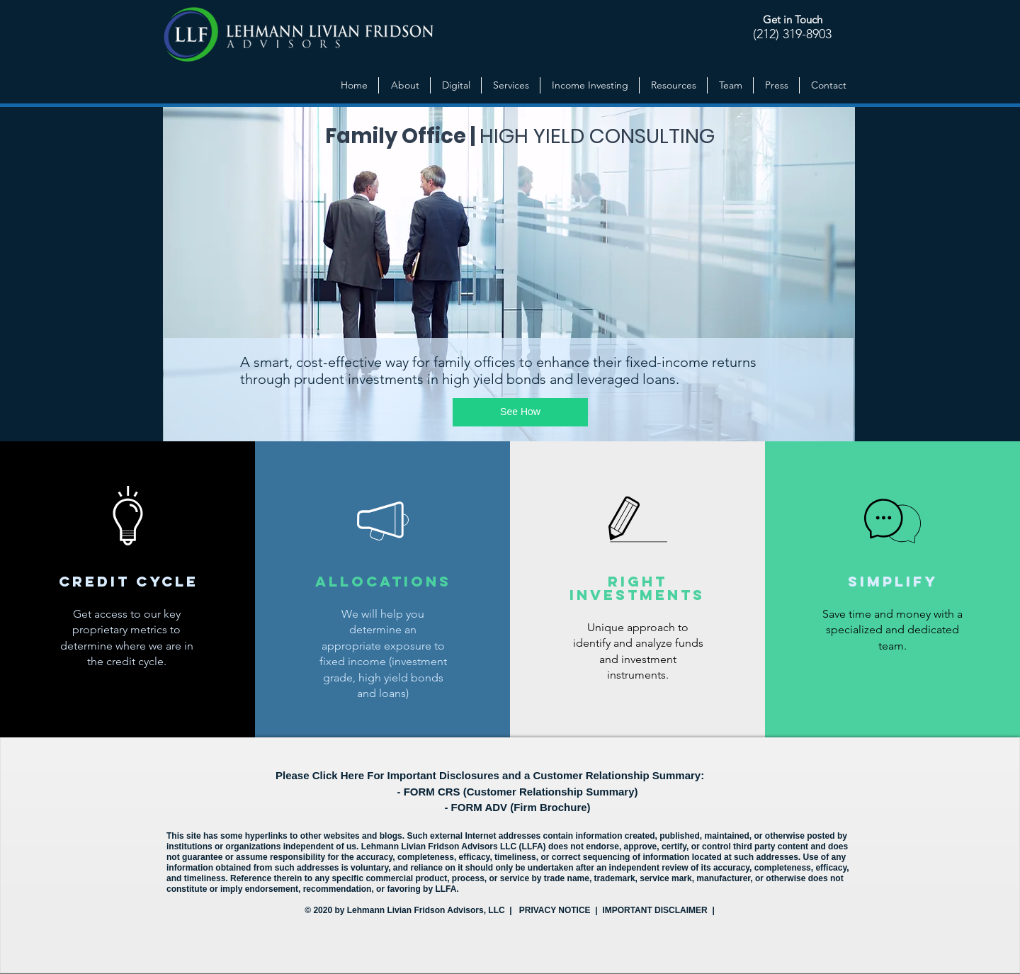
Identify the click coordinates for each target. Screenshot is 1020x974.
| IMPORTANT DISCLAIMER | (654, 910)
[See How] (520, 412)
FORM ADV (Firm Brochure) (521, 807)
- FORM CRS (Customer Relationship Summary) (517, 792)
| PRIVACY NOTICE (550, 910)
